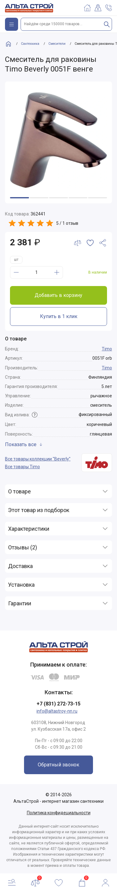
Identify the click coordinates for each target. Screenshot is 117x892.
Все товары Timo (22, 466)
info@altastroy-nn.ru (57, 711)
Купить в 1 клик (58, 316)
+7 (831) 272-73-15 (58, 704)
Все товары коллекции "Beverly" (38, 458)
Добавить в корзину (58, 295)
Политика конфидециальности (58, 812)
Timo (107, 348)
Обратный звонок (58, 765)
